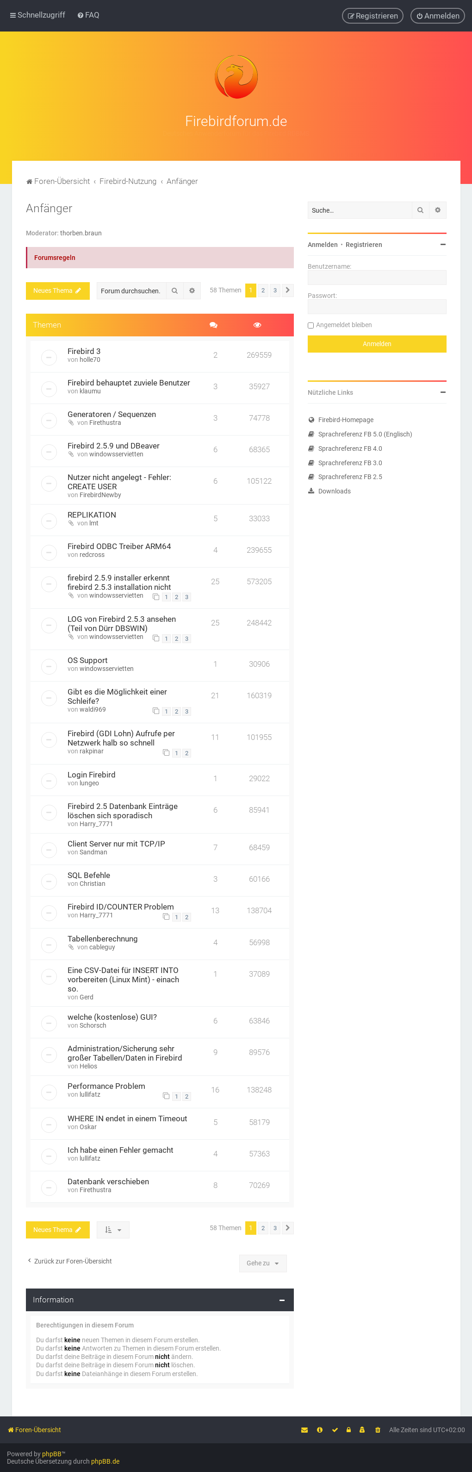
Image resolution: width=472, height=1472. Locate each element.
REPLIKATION (92, 514)
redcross (92, 554)
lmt (94, 522)
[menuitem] (88, 15)
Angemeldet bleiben (344, 324)
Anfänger (49, 208)
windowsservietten (116, 453)
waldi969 (93, 709)
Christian (93, 883)
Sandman (93, 851)
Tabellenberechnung (103, 938)
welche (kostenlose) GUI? (112, 1017)
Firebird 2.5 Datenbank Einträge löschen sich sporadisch (123, 810)
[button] (288, 290)
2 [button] (263, 290)
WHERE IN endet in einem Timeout (127, 1118)
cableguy (102, 947)
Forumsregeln (54, 257)
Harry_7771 (96, 823)
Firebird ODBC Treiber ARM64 (119, 545)
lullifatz (90, 1094)
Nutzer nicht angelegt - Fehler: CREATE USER (119, 481)
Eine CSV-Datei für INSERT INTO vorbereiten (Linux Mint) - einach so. (123, 979)
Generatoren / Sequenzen (112, 413)
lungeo (89, 782)
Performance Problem (106, 1086)
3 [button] (275, 290)
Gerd (86, 997)
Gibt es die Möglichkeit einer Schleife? (117, 696)
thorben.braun (81, 232)
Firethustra (105, 422)
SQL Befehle (89, 874)
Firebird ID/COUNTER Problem (121, 906)
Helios (88, 1066)
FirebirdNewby (100, 494)
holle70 (90, 359)
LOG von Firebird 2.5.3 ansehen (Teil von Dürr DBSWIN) (122, 623)
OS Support (88, 660)
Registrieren (364, 244)
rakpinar (92, 750)
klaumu (90, 390)
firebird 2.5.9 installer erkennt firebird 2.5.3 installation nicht (119, 582)
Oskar (88, 1126)
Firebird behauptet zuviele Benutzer (129, 382)
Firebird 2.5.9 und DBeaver (114, 445)
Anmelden (323, 244)
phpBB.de (105, 1461)
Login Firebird (92, 774)
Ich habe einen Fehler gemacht (121, 1149)
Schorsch (93, 1025)
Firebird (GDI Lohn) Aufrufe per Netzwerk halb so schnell (121, 737)
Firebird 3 (84, 350)
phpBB (52, 1454)
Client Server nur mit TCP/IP (116, 843)
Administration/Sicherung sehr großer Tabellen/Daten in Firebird (125, 1053)
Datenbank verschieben (108, 1181)
